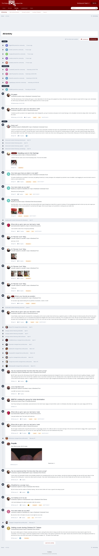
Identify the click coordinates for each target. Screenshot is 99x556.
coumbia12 (11, 69)
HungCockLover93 (13, 361)
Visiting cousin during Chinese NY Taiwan (26, 527)
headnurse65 (8, 220)
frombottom (14, 96)
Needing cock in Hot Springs (28, 153)
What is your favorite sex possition (25, 296)
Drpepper (11, 522)
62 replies (20, 303)
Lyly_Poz (11, 357)
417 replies (27, 117)
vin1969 (11, 89)
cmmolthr (13, 238)
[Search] (78, 8)
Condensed (84, 39)
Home (4, 8)
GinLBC (11, 49)
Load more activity (49, 543)
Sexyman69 (12, 353)
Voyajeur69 (12, 54)
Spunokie (11, 344)
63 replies (21, 181)
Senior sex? (14, 125)
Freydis (14, 443)
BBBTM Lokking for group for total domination (28, 399)
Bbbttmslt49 (25, 127)
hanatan (11, 62)
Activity (16, 9)
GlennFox (11, 78)
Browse (10, 8)
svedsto (11, 58)
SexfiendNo (8, 307)
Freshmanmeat (26, 499)
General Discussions (32, 110)
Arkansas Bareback (31, 154)
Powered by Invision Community (49, 553)
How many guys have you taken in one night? (24, 173)
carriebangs (22, 148)
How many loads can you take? (20, 187)
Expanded (93, 39)
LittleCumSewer (22, 336)
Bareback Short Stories (40, 372)
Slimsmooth (8, 140)
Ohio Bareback (24, 220)
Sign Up (94, 3)
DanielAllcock (25, 188)
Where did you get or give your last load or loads (25, 108)
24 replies (21, 135)
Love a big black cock (17, 387)
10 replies (23, 505)
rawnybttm (20, 333)
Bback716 (11, 327)
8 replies (22, 492)
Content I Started (36, 12)
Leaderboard (24, 8)
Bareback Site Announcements (34, 201)
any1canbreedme (15, 226)
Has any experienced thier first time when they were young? (29, 371)
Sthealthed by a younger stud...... (20, 485)
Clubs (31, 8)
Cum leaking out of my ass (19, 498)
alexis (20, 143)
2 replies (21, 381)
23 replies (20, 243)
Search (45, 12)
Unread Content (26, 12)
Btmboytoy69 (12, 366)
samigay (7, 330)
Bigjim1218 (11, 45)
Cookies (49, 552)
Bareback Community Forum (33, 96)
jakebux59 (11, 348)
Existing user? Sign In (83, 3)
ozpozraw (22, 307)
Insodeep (25, 388)
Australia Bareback (31, 401)
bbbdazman (14, 372)
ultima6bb (20, 330)
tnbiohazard (22, 140)
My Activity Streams (14, 12)
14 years (14, 94)
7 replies (20, 194)
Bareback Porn (35, 238)
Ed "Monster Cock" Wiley (18, 237)
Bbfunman (11, 438)
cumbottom (14, 512)
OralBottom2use (13, 340)
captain (21, 145)
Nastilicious (14, 174)
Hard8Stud (14, 127)
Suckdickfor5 (24, 298)
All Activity (4, 12)
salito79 (11, 73)
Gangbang (15, 200)
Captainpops (12, 82)
